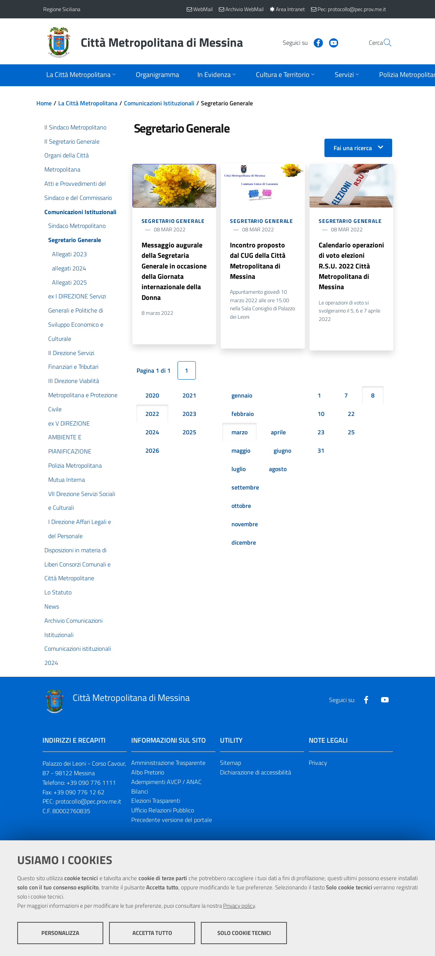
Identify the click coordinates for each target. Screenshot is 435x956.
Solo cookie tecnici (244, 933)
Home (44, 103)
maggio (240, 452)
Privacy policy (239, 906)
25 (351, 433)
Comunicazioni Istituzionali (159, 103)
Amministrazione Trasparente (168, 762)
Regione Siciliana (61, 9)
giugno (282, 452)
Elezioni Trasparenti (155, 800)
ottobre (241, 507)
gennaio (241, 396)
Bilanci (139, 791)
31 (321, 452)
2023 (189, 415)
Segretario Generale (173, 221)
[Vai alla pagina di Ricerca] (383, 42)
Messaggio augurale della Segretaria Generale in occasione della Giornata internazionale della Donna (174, 272)
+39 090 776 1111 (91, 782)
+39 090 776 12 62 (79, 792)
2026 (152, 452)
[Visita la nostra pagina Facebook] (300, 42)
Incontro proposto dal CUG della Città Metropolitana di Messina (257, 261)
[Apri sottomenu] (82, 75)
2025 (189, 433)
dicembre (243, 543)
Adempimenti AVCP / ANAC (166, 781)
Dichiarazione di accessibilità (255, 772)
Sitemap (230, 762)
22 (351, 415)
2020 (152, 396)
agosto (278, 470)
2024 (152, 433)
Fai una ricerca (353, 147)
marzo (239, 433)
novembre (244, 525)
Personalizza (60, 933)
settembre (245, 488)
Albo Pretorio (147, 772)
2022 (152, 415)
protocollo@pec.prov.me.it (88, 801)
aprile (278, 433)
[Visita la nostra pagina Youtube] (315, 42)
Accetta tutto (152, 933)
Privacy (318, 762)
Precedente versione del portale (171, 819)
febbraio (242, 415)
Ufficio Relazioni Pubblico (162, 810)
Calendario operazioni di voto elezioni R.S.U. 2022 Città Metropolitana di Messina (351, 266)
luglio (238, 470)
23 (321, 433)
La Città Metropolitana (87, 103)
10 (321, 415)
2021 (189, 396)
